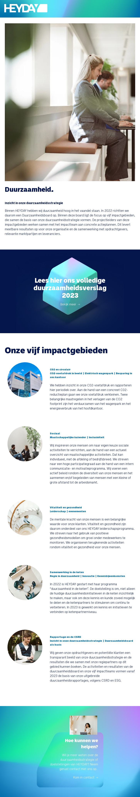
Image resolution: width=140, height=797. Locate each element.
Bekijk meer (68, 304)
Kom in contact (83, 777)
